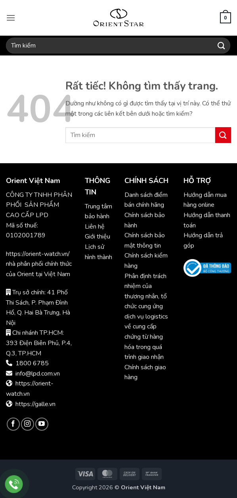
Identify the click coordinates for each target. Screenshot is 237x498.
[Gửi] (221, 45)
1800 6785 (32, 363)
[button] (10, 17)
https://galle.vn (35, 404)
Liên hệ (95, 226)
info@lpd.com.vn (37, 373)
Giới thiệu (97, 236)
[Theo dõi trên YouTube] (41, 424)
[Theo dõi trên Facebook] (13, 424)
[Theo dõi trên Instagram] (27, 424)
